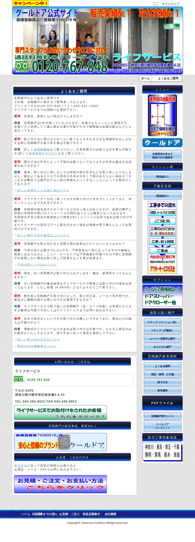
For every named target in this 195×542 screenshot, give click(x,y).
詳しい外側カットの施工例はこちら (43, 190)
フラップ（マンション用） (162, 322)
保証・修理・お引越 (162, 374)
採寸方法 (20, 465)
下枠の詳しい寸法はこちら (37, 264)
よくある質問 (162, 366)
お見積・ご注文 (111, 514)
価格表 (54, 514)
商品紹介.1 (162, 176)
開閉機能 (43, 149)
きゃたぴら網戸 (162, 346)
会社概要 (168, 514)
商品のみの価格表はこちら (37, 346)
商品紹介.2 (162, 195)
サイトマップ (170, 3)
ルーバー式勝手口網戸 (162, 338)
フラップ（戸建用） (162, 330)
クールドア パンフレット (162, 426)
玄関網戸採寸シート (162, 416)
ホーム (145, 78)
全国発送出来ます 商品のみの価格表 (162, 155)
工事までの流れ (83, 514)
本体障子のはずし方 (46, 153)
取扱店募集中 (139, 514)
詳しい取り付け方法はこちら (38, 339)
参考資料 (162, 390)
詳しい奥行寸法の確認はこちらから (43, 235)
